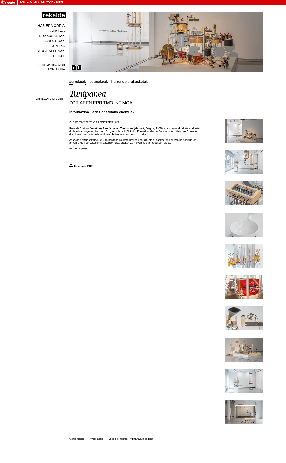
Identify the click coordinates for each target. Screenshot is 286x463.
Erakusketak (52, 36)
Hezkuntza (54, 46)
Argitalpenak (51, 51)
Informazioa (79, 112)
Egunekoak (99, 81)
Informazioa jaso (51, 64)
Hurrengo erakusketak (129, 81)
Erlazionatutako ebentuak (113, 112)
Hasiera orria (51, 26)
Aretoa (57, 31)
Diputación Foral (52, 2)
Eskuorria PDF (83, 166)
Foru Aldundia (29, 2)
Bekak (59, 56)
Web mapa (96, 438)
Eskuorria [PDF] (78, 148)
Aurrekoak (77, 81)
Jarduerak (54, 41)
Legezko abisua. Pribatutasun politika (131, 438)
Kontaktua (56, 69)
